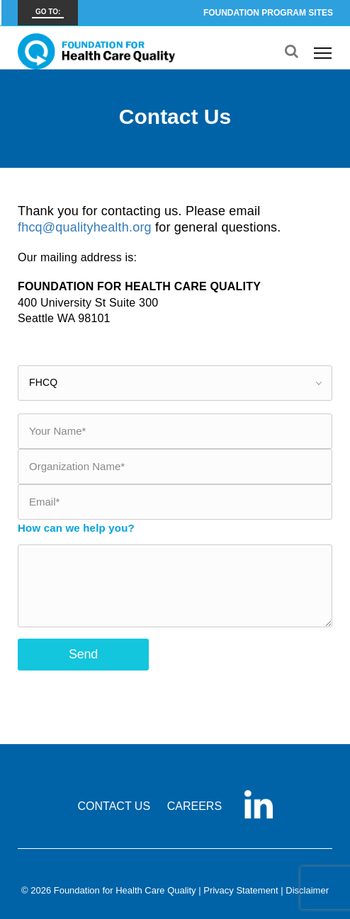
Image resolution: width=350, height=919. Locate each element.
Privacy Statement (240, 890)
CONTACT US (114, 806)
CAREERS (194, 806)
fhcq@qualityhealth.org (85, 227)
